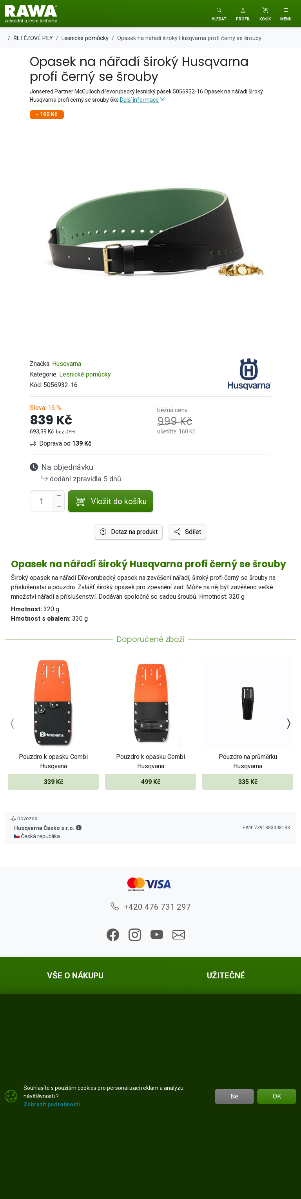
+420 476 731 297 (151, 907)
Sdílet (187, 532)
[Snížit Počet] (59, 506)
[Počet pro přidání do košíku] (41, 501)
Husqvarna (66, 363)
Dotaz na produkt (129, 532)
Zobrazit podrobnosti (52, 1104)
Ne (234, 1096)
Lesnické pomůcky (85, 374)
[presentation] (12, 724)
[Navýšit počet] (59, 495)
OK (277, 1096)
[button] (243, 14)
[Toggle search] (219, 14)
